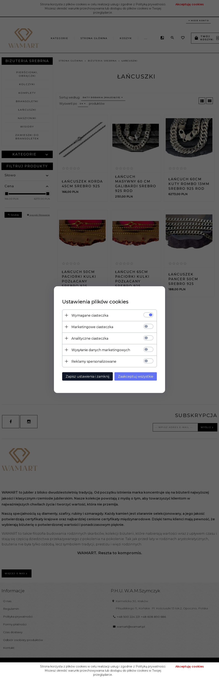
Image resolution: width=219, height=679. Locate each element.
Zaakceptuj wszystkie (135, 376)
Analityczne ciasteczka (89, 338)
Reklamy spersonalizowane (93, 361)
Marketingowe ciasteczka (92, 327)
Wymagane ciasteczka (89, 315)
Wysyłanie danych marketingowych (100, 350)
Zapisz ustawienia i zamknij (87, 376)
